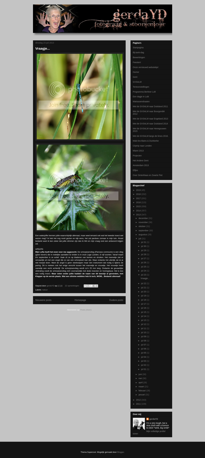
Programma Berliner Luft (144, 92)
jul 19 (144, 295)
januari (142, 394)
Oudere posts (116, 300)
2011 (138, 404)
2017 (138, 198)
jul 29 (144, 250)
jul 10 (144, 332)
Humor (136, 72)
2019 (138, 190)
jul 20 (144, 291)
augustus (143, 234)
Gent (135, 77)
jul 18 (144, 300)
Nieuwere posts (43, 300)
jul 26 (144, 262)
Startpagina (138, 47)
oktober (142, 226)
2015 (138, 206)
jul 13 (144, 320)
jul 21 (144, 287)
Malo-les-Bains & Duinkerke (146, 141)
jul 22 (144, 283)
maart (142, 386)
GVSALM (137, 82)
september (144, 230)
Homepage (80, 300)
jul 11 (144, 328)
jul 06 (144, 349)
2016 (138, 202)
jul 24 (144, 271)
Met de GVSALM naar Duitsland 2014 (150, 123)
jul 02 (144, 365)
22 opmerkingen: (72, 286)
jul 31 (144, 242)
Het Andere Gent (140, 160)
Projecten (137, 155)
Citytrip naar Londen (142, 146)
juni (140, 374)
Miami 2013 (138, 150)
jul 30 (144, 246)
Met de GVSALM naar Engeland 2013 (150, 118)
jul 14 (144, 316)
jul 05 (144, 353)
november (143, 222)
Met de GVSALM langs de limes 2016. (150, 136)
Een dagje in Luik (141, 96)
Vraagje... (42, 48)
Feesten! (137, 62)
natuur (45, 290)
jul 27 (144, 258)
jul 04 (144, 357)
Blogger (120, 452)
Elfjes (135, 170)
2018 (138, 194)
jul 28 (144, 254)
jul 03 (144, 361)
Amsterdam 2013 (141, 165)
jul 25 (144, 266)
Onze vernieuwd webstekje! (146, 67)
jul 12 (144, 324)
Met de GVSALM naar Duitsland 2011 (150, 106)
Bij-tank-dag (138, 52)
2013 (138, 214)
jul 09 (144, 336)
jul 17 (144, 304)
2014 (138, 210)
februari (142, 390)
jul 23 (144, 275)
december (143, 218)
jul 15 (144, 312)
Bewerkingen (139, 57)
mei (140, 378)
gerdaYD (153, 419)
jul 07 (144, 345)
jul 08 (144, 340)
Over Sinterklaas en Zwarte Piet (148, 175)
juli (140, 238)
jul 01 (144, 369)
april (141, 382)
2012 (138, 400)
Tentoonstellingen (141, 87)
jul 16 (144, 308)
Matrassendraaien (141, 101)
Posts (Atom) (85, 310)
